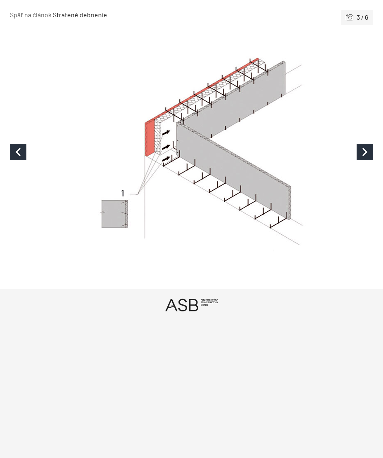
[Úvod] (191, 305)
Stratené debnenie (80, 15)
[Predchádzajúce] (101, 152)
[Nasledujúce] (283, 152)
